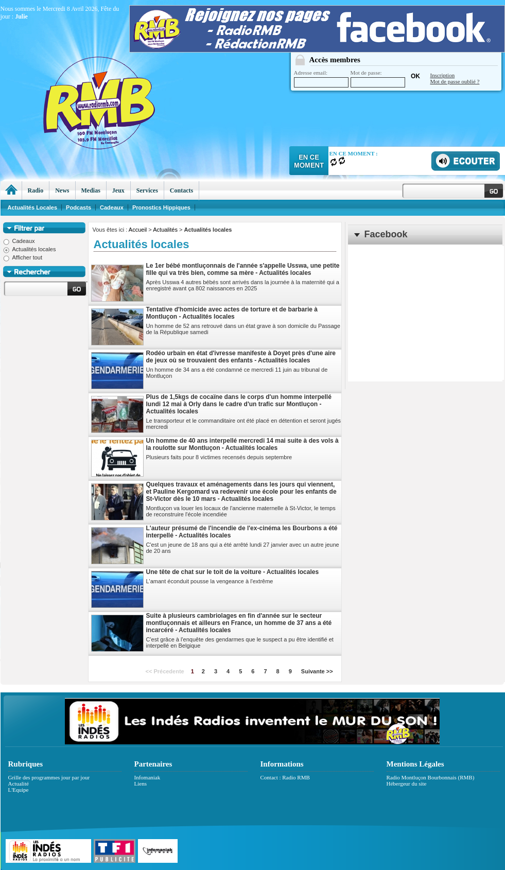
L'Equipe (18, 790)
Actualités (165, 230)
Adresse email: (321, 78)
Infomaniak (147, 777)
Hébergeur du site (407, 783)
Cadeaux (19, 241)
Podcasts (78, 207)
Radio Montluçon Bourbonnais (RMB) (431, 777)
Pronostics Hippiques (161, 207)
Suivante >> (317, 671)
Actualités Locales (33, 207)
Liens (140, 783)
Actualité (18, 783)
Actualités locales (29, 249)
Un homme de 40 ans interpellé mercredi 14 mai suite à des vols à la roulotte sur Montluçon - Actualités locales (242, 444)
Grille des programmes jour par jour (49, 777)
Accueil (138, 230)
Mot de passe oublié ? (455, 81)
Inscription (442, 75)
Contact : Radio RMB (285, 777)
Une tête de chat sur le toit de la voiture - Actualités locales (232, 572)
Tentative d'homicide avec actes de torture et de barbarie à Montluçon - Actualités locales (232, 313)
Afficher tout (23, 257)
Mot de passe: (378, 78)
